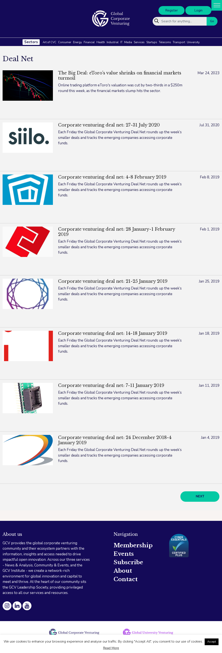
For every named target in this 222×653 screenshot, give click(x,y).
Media (128, 42)
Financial (89, 42)
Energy (77, 42)
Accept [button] (211, 642)
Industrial (113, 42)
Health (100, 42)
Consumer (64, 42)
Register (171, 10)
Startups (151, 42)
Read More (111, 648)
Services (139, 42)
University (193, 42)
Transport (179, 42)
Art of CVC (49, 42)
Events (124, 553)
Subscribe (128, 562)
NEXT (200, 496)
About (123, 570)
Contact (126, 579)
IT (121, 42)
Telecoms (165, 42)
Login (198, 10)
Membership (133, 545)
